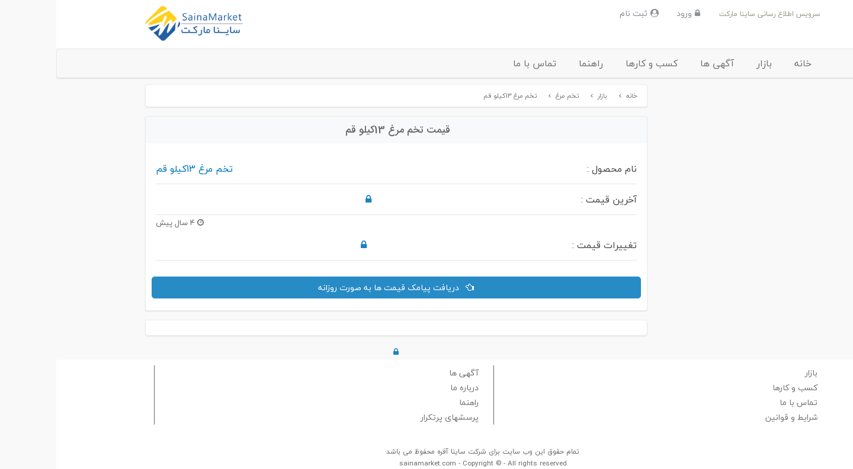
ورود (632, 13)
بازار (708, 63)
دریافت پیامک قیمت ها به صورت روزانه (340, 287)
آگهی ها (661, 63)
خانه (746, 63)
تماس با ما (478, 63)
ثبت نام (582, 13)
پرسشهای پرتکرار (393, 417)
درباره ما (408, 387)
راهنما (534, 63)
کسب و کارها (595, 63)
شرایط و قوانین (735, 417)
